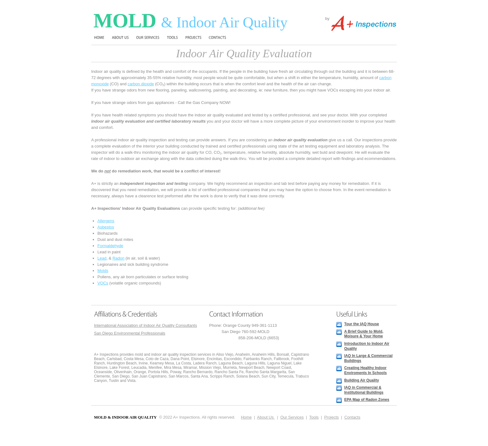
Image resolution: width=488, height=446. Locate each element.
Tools (313, 417)
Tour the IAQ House (361, 324)
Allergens (105, 220)
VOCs (102, 283)
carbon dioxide (141, 84)
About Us (266, 417)
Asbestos (105, 227)
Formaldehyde (110, 245)
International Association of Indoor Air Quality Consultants (145, 325)
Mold (190, 20)
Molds (102, 270)
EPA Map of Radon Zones (366, 399)
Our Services (292, 417)
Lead (101, 258)
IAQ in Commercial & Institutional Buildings (363, 390)
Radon (118, 258)
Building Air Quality (361, 380)
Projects (331, 417)
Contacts (352, 417)
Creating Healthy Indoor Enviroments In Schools (365, 370)
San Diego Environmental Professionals (129, 333)
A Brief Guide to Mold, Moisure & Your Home (363, 334)
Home (246, 417)
